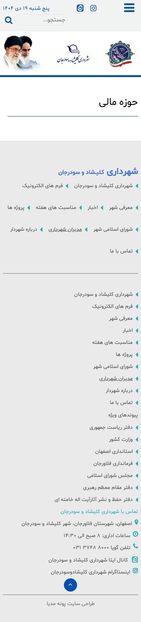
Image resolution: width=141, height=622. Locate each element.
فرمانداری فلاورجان (113, 463)
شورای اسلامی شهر (113, 229)
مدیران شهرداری (65, 229)
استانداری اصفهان (114, 451)
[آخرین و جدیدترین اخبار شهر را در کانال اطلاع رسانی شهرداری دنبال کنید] (81, 8)
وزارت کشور (121, 439)
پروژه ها (16, 207)
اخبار (93, 207)
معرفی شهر (121, 207)
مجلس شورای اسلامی (110, 475)
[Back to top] (70, 585)
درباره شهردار (23, 229)
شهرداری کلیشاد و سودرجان (103, 185)
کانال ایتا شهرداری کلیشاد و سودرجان (93, 560)
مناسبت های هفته (56, 207)
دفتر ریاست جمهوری (111, 427)
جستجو (8, 20)
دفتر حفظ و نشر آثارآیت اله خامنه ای (94, 499)
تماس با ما (121, 251)
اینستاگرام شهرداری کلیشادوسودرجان (94, 572)
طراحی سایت (81, 603)
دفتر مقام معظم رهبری (108, 487)
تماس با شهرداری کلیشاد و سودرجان (99, 511)
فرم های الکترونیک (42, 185)
